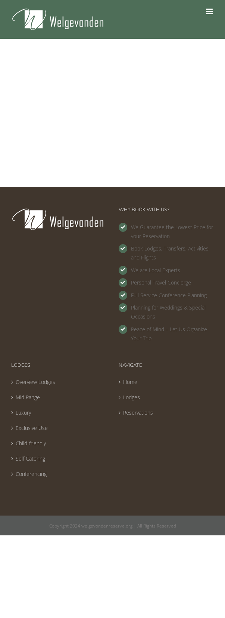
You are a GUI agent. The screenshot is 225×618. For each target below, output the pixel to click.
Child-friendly (31, 443)
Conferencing (31, 473)
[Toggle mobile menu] (210, 11)
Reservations (138, 412)
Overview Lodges (35, 381)
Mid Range (28, 397)
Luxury (23, 412)
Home (130, 381)
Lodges (131, 397)
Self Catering (30, 458)
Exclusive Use (32, 427)
